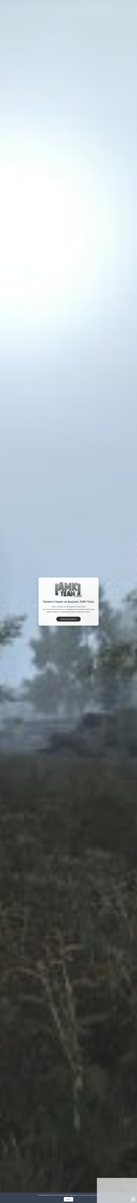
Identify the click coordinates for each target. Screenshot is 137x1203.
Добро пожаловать (68, 619)
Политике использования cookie (88, 1195)
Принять (68, 1199)
